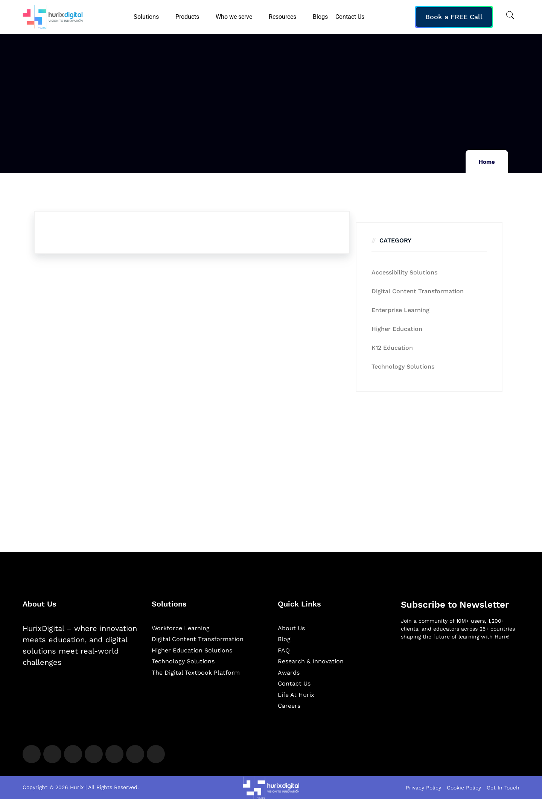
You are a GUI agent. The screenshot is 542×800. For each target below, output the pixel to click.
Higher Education (396, 328)
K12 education (392, 347)
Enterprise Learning (400, 310)
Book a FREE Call (454, 17)
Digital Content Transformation (417, 291)
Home (487, 161)
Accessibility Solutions (404, 272)
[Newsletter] (460, 686)
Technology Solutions (402, 366)
